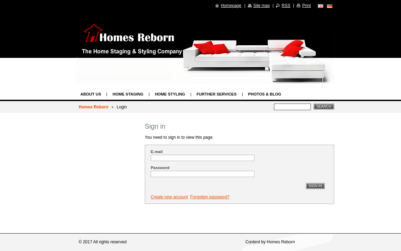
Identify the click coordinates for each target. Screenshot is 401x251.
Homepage (231, 5)
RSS (286, 5)
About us (90, 94)
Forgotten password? (209, 197)
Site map (261, 5)
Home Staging (127, 94)
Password (160, 168)
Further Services (217, 94)
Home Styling (170, 94)
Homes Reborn (93, 107)
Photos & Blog (264, 94)
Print (306, 5)
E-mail (157, 152)
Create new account (169, 197)
